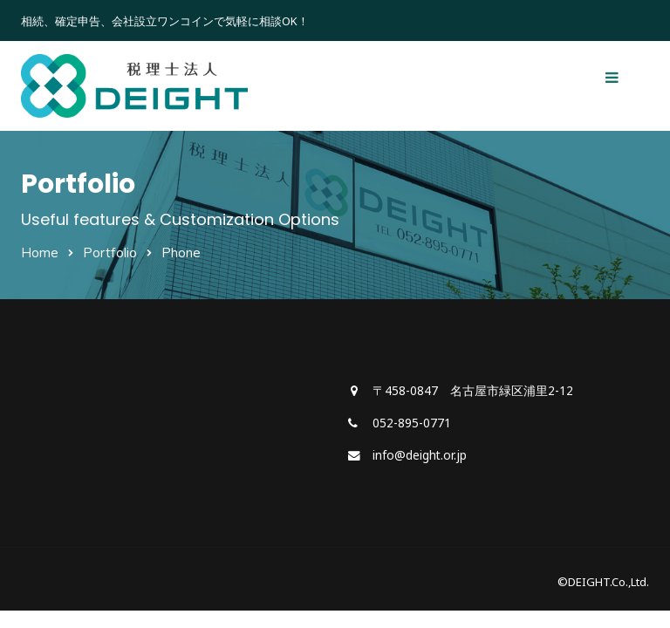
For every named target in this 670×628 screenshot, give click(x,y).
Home (39, 252)
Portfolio (110, 252)
